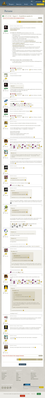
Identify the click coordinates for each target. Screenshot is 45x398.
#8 (42, 150)
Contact (32, 377)
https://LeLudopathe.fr (36, 246)
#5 (42, 109)
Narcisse (6, 143)
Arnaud (6, 233)
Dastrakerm (6, 169)
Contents (3, 377)
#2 (42, 73)
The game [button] (11, 4)
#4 (42, 99)
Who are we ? (33, 373)
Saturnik (6, 103)
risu (6, 77)
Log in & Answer (22, 364)
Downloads (18, 377)
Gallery (3, 378)
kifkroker (6, 289)
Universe (3, 374)
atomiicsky (6, 154)
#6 (42, 121)
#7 (42, 139)
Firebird (5, 29)
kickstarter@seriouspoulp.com (18, 45)
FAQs (17, 373)
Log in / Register (40, 4)
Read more (33, 393)
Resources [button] (19, 4)
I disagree (22, 395)
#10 (42, 175)
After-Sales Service (34, 378)
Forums (26, 4)
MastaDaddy (6, 209)
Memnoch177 (6, 349)
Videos (17, 374)
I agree (39, 393)
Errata (17, 378)
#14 (42, 248)
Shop (32, 4)
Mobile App (18, 380)
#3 (42, 83)
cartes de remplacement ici (30, 41)
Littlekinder (6, 329)
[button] (32, 1)
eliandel (5, 319)
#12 (42, 205)
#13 (42, 229)
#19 (42, 335)
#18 (42, 325)
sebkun (6, 125)
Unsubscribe (25, 388)
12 (39, 21)
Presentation (4, 373)
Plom (6, 179)
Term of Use (33, 374)
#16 (42, 285)
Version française (13, 30)
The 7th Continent (9, 355)
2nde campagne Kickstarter (18, 355)
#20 (42, 345)
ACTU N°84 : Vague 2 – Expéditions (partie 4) (17, 16)
